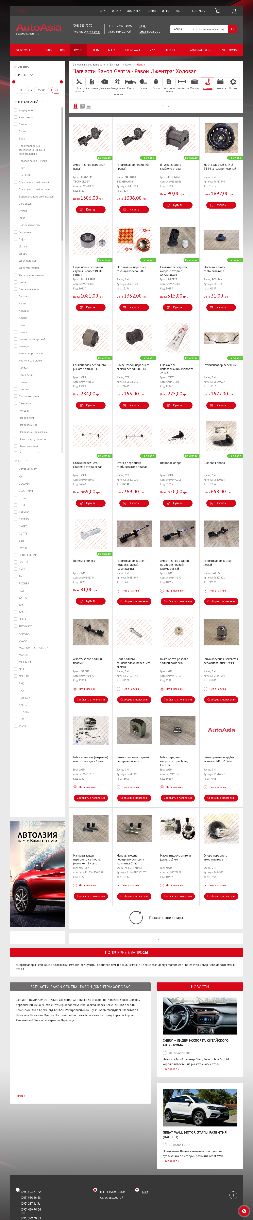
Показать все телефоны (86, 31)
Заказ (103, 11)
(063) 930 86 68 (31, 1197)
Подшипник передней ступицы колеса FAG (131, 269)
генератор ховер (196, 965)
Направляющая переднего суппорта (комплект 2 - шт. (87, 859)
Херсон (129, 1015)
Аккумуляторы (200, 50)
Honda (47, 50)
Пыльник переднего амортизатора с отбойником (173, 271)
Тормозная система (169, 85)
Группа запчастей (26, 101)
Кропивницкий (80, 1010)
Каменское (23, 1010)
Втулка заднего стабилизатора (170, 166)
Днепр (46, 1005)
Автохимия (230, 50)
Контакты (199, 11)
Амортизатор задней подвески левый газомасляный (131, 564)
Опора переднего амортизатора (215, 857)
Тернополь (92, 1015)
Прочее (233, 84)
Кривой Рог (61, 1010)
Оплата (117, 11)
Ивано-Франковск (92, 1005)
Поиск (232, 29)
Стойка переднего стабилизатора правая (132, 465)
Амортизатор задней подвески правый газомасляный (174, 564)
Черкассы (40, 1020)
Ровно (71, 1015)
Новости (181, 11)
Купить (90, 209)
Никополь (36, 1015)
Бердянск (22, 1005)
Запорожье (71, 1005)
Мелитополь (130, 1010)
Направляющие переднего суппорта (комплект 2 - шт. (130, 859)
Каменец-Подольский (120, 1005)
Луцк (93, 1010)
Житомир (57, 1005)
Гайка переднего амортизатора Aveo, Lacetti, (174, 761)
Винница (35, 1005)
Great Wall (133, 50)
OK (56, 90)
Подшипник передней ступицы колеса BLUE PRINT (88, 271)
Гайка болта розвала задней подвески (174, 661)
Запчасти (115, 64)
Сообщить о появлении (134, 601)
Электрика (220, 84)
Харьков (118, 1015)
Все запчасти (79, 85)
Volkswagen (23, 50)
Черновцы (68, 1020)
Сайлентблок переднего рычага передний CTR (133, 367)
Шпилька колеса (84, 561)
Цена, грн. (20, 75)
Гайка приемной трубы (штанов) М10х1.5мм (219, 759)
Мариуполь (114, 1010)
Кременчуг (46, 1010)
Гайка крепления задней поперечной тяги (133, 759)
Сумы (80, 1015)
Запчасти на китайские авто (89, 64)
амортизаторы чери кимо (33, 965)
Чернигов (54, 1020)
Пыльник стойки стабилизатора (214, 269)
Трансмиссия (181, 84)
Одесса (49, 1015)
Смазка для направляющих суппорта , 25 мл (177, 369)
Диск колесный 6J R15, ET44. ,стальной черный (220, 166)
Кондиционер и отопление (117, 87)
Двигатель (104, 84)
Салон (156, 84)
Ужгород (106, 1015)
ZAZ (152, 50)
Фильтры (194, 84)
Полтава (61, 1015)
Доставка (133, 11)
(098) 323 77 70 (82, 25)
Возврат (151, 11)
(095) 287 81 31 (31, 1203)
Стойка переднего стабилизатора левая (87, 465)
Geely (111, 50)
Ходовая (207, 84)
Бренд (18, 461)
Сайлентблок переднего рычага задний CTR (89, 367)
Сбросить (23, 66)
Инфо (165, 11)
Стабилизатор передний (220, 365)
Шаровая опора (170, 463)
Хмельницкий (25, 1020)
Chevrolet (172, 50)
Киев (34, 1010)
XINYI (22, 726)
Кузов (130, 84)
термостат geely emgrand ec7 (163, 965)
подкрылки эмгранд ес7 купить (74, 965)
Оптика (143, 84)
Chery (95, 50)
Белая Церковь (130, 1000)
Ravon (78, 50)
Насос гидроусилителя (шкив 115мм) (175, 857)
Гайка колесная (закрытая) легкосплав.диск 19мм (221, 661)
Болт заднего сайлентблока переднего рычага (134, 663)
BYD (62, 50)
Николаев (22, 1015)
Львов (101, 1010)
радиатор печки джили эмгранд (119, 965)
